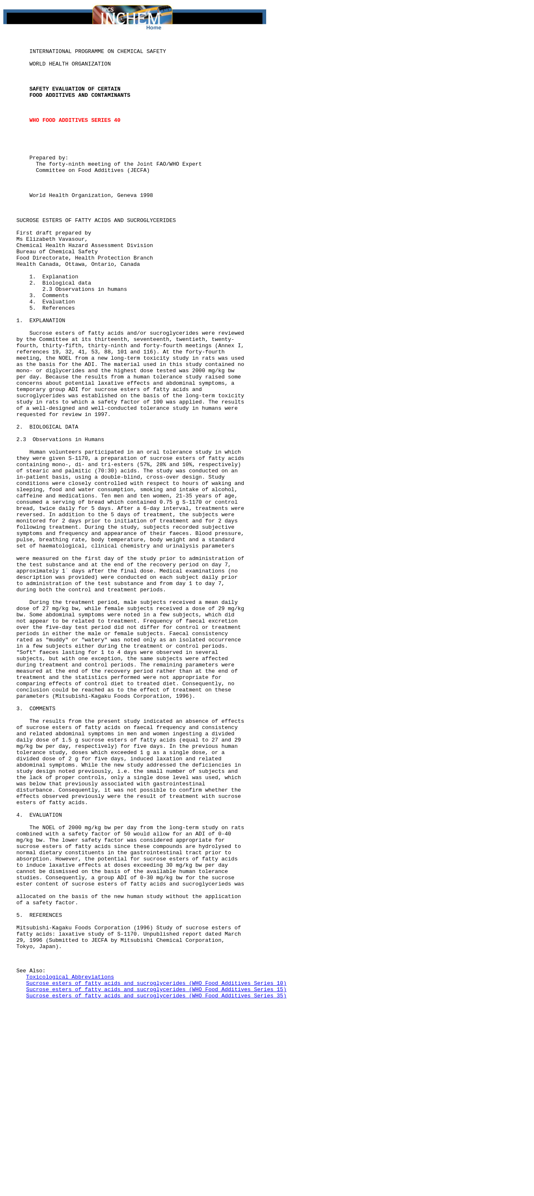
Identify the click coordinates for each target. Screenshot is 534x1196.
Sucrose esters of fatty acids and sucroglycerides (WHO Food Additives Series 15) (156, 1179)
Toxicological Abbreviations (70, 1164)
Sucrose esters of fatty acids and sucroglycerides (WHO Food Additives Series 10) (156, 1172)
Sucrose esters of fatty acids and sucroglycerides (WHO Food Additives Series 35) (156, 1187)
